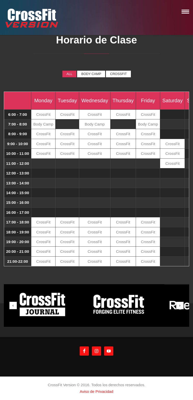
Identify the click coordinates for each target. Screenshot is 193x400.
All (69, 74)
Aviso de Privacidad (96, 391)
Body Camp (91, 74)
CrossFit (118, 74)
